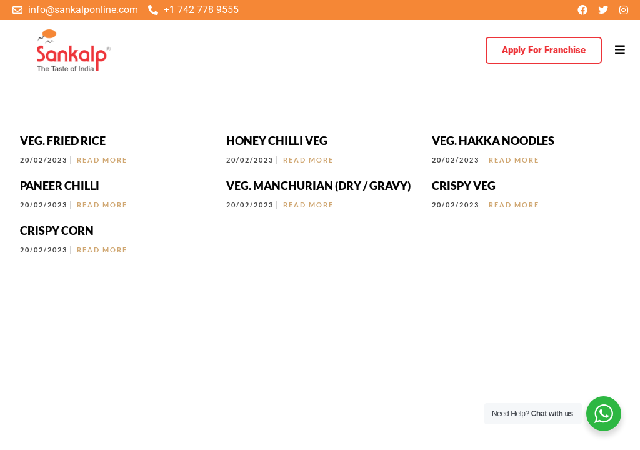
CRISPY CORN (57, 231)
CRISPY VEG (464, 185)
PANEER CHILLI (59, 185)
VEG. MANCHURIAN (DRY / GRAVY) (318, 185)
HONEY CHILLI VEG (277, 141)
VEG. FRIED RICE (63, 141)
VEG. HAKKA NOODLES (493, 141)
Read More (102, 160)
